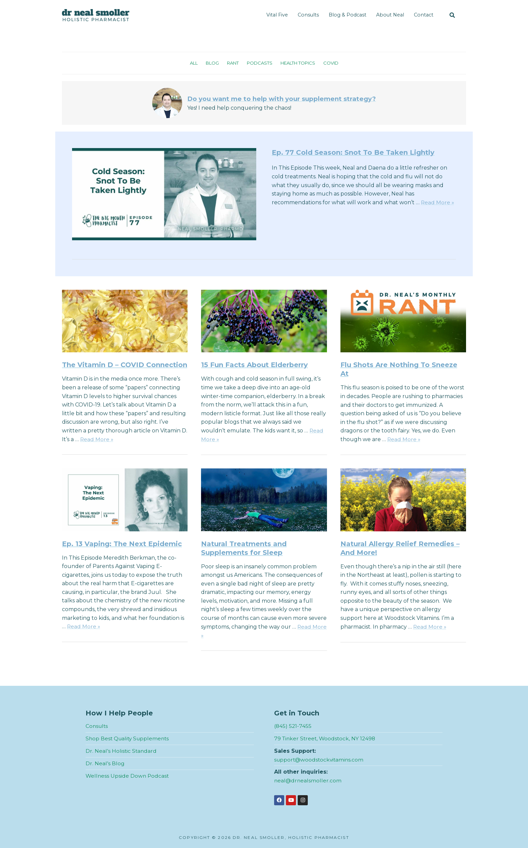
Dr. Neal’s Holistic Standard (122, 750)
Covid (335, 63)
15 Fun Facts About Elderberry (254, 365)
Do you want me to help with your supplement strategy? (281, 99)
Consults (308, 15)
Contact (423, 15)
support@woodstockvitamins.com (320, 759)
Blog (209, 63)
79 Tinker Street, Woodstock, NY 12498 (326, 738)
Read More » (438, 202)
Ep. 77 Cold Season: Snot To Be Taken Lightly (353, 152)
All (189, 63)
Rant (230, 63)
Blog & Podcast (347, 15)
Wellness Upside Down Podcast (128, 775)
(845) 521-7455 (293, 726)
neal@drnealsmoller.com (308, 780)
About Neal (390, 15)
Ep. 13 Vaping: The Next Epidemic (122, 543)
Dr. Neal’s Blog (105, 762)
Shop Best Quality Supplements (129, 738)
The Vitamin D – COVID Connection (124, 365)
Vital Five (277, 15)
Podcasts (258, 63)
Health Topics (299, 63)
